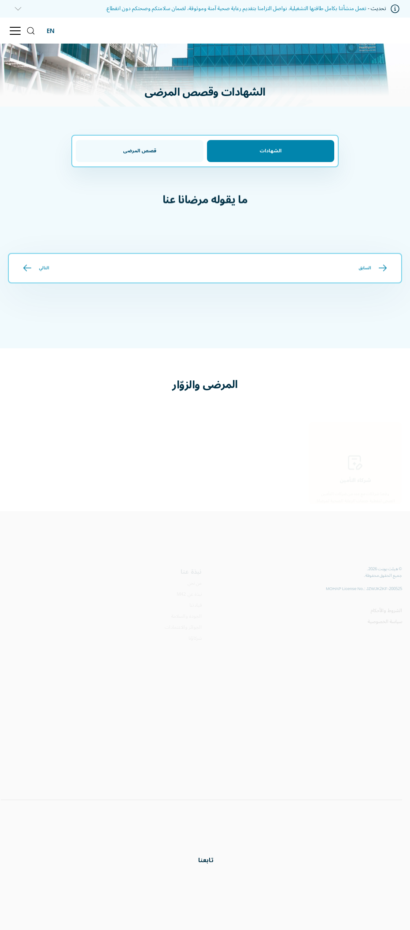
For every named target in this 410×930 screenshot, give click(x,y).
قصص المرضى (139, 151)
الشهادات (270, 151)
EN (51, 30)
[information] (16, 9)
